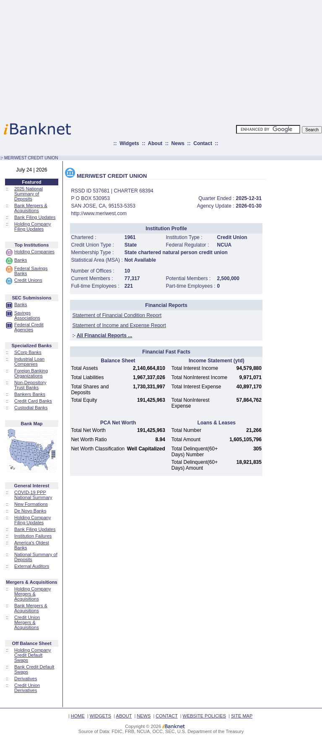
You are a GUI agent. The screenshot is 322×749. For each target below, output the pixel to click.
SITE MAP (241, 715)
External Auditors (31, 566)
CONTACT (166, 715)
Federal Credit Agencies (29, 327)
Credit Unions (28, 280)
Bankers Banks (29, 394)
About (155, 143)
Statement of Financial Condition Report (116, 315)
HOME (78, 715)
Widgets (129, 143)
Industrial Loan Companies (29, 361)
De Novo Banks (30, 510)
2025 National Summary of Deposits (28, 193)
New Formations (31, 504)
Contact (202, 143)
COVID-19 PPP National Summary (33, 495)
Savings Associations (27, 315)
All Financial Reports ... (104, 335)
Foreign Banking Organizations (31, 373)
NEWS (144, 715)
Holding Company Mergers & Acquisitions (32, 593)
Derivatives (25, 678)
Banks (20, 260)
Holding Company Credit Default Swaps (32, 655)
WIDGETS (100, 715)
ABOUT (124, 715)
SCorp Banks (28, 352)
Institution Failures (33, 535)
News (177, 143)
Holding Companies (34, 251)
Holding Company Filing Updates (32, 226)
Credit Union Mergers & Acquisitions (27, 622)
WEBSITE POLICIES (204, 715)
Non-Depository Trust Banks (30, 385)
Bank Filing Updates (34, 217)
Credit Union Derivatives (27, 688)
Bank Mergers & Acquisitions (30, 208)
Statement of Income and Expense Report (119, 325)
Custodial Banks (31, 407)
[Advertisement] (197, 58)
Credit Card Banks (33, 400)
